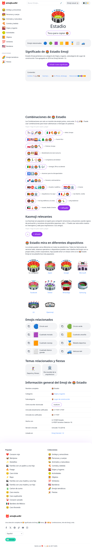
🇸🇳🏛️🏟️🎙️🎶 (36, 167)
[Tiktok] (19, 528)
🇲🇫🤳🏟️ (64, 194)
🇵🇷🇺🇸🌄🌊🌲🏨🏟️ (39, 139)
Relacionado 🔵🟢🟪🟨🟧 (78, 76)
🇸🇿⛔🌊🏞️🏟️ (36, 187)
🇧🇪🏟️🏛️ (32, 194)
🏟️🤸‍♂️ (61, 201)
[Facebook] (6, 528)
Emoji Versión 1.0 (58, 433)
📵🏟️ (30, 201)
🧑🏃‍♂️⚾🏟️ (34, 160)
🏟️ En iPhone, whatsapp (59, 76)
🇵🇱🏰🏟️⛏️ (34, 146)
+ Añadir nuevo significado (58, 64)
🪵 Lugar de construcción (61, 399)
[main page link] (10, 3)
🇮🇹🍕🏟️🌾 (54, 133)
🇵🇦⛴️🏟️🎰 (34, 180)
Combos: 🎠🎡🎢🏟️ (33, 76)
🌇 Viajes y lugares (58, 394)
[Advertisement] (58, 97)
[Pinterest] (15, 528)
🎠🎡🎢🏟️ (34, 133)
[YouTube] (23, 528)
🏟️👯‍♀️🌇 (32, 153)
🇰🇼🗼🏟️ (32, 208)
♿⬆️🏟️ (32, 174)
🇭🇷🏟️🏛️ (69, 187)
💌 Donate (10, 540)
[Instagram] (27, 528)
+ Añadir (63, 207)
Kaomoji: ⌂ (45, 76)
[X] (10, 528)
